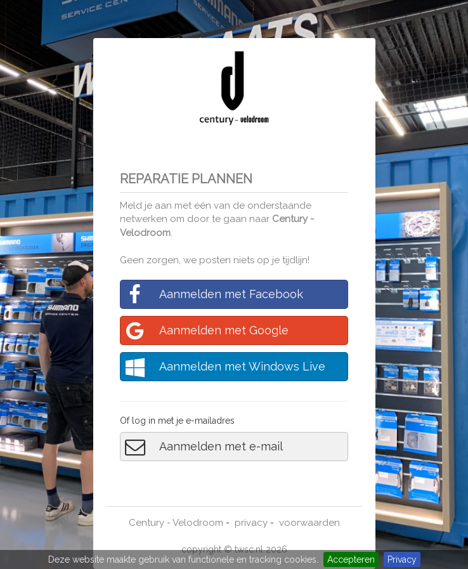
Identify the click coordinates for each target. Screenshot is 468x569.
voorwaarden (309, 522)
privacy (251, 522)
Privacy (402, 559)
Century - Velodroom (176, 522)
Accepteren (351, 559)
